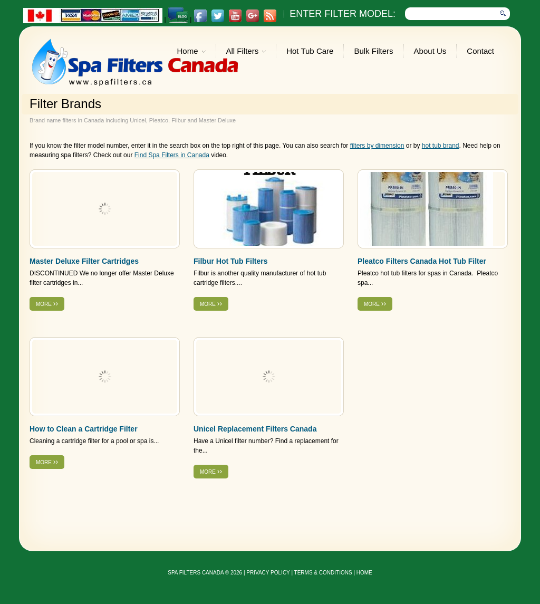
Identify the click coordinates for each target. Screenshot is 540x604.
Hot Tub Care (309, 50)
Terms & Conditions (323, 573)
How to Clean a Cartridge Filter (84, 429)
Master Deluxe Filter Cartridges (84, 261)
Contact (480, 50)
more (47, 303)
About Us (430, 50)
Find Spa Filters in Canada (171, 155)
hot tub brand (440, 145)
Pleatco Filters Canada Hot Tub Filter (422, 261)
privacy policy (268, 573)
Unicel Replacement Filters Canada (255, 429)
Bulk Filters (373, 50)
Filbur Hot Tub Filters (231, 261)
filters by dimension (377, 145)
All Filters (246, 51)
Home (191, 51)
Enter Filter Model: (343, 13)
